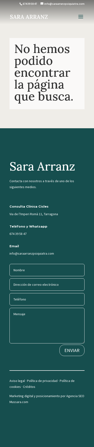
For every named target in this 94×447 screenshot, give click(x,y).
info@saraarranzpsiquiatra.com (31, 253)
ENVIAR (72, 350)
